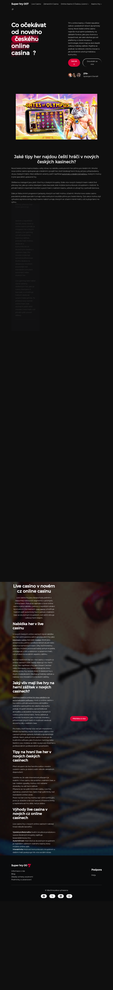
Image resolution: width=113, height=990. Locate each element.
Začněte (74, 62)
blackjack (17, 640)
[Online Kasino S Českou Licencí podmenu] (88, 4)
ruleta (23, 640)
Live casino (40, 609)
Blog (13, 874)
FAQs (93, 875)
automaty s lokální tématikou (74, 172)
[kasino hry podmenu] (101, 4)
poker (38, 640)
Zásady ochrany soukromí (22, 877)
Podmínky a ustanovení (21, 880)
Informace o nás (18, 871)
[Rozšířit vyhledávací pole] (12, 10)
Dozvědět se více (92, 62)
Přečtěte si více (79, 719)
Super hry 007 (19, 3)
